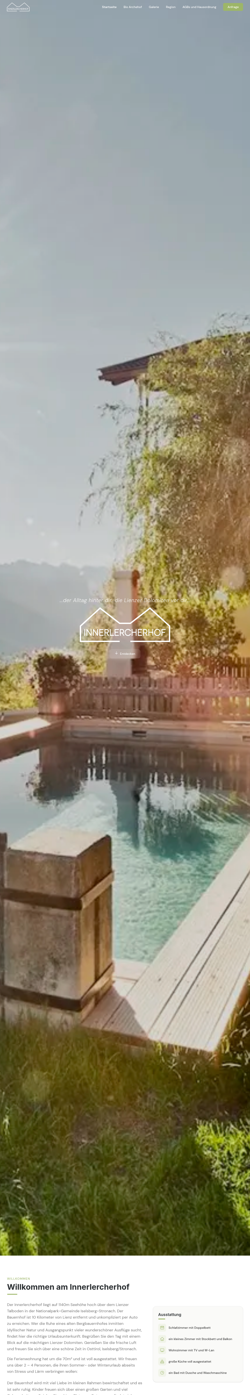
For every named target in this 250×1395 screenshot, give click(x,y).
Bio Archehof (133, 7)
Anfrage (233, 7)
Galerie (154, 7)
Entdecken (125, 653)
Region (170, 7)
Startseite (109, 7)
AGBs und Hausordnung (199, 7)
